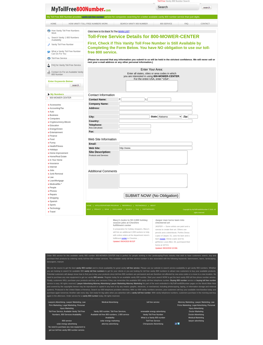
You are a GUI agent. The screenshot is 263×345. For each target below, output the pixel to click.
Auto (52, 112)
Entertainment (56, 132)
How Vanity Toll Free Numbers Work (88, 24)
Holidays (54, 149)
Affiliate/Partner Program (107, 211)
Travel (53, 212)
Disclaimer (117, 214)
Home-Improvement (59, 153)
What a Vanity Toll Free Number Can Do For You (66, 52)
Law (52, 177)
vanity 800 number (167, 17)
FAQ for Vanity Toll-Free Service (66, 65)
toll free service (133, 273)
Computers (55, 118)
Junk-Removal (56, 174)
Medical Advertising (110, 307)
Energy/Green (56, 129)
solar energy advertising (67, 329)
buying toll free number (206, 285)
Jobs (52, 170)
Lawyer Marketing (118, 289)
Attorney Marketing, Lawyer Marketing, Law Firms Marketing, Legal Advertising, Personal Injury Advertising (196, 310)
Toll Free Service (153, 326)
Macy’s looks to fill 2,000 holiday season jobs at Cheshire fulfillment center (130, 228)
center (124, 243)
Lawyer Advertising (85, 289)
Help (89, 214)
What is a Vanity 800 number (153, 323)
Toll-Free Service (59, 58)
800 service (98, 282)
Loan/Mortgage (57, 180)
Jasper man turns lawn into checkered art (169, 226)
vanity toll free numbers (94, 276)
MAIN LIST (124, 31)
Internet (53, 167)
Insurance (54, 163)
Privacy (97, 214)
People (53, 187)
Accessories (55, 105)
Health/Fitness (56, 146)
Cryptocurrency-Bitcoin (60, 122)
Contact (205, 24)
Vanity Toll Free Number (63, 44)
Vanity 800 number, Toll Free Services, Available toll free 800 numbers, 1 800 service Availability (110, 320)
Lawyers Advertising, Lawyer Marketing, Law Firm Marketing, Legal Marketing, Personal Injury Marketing (67, 310)
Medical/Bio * (56, 184)
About (153, 211)
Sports (53, 205)
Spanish (53, 201)
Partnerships (148, 214)
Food (52, 139)
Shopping (54, 198)
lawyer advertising (196, 326)
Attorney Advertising (101, 289)
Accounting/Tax (57, 108)
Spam (107, 214)
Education (54, 125)
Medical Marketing (196, 323)
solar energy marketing (110, 326)
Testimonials (141, 211)
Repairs (53, 194)
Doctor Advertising (196, 320)
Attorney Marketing (134, 289)
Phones (53, 191)
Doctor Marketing (196, 317)
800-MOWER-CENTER (60, 98)
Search (129, 214)
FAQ (186, 24)
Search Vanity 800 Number (134, 24)
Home (53, 24)
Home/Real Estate (58, 156)
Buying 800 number (178, 285)
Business (54, 115)
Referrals (127, 211)
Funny (53, 143)
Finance (53, 136)
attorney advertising (110, 329)
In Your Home (56, 160)
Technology (55, 208)
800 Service (166, 24)
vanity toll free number (93, 17)
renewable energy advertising (153, 317)
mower (162, 244)
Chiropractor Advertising (153, 329)
